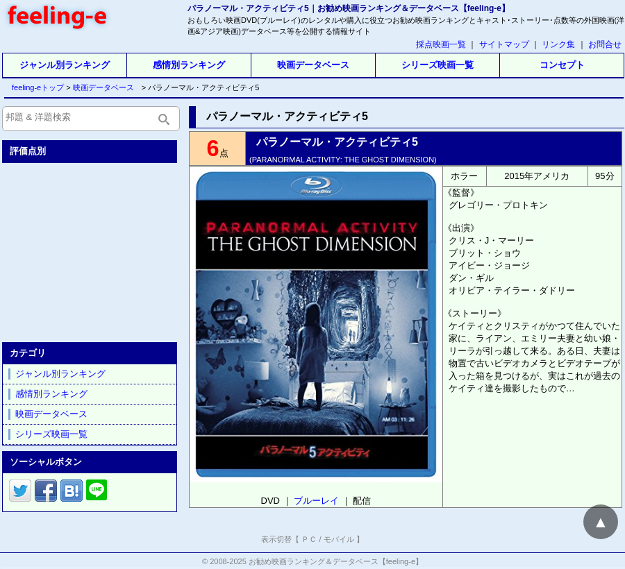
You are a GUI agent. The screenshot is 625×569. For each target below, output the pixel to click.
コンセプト (562, 65)
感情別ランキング (189, 65)
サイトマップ (504, 44)
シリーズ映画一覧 (437, 65)
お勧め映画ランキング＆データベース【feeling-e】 (336, 561)
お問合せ (605, 44)
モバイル (339, 539)
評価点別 (28, 151)
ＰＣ (309, 539)
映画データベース (313, 65)
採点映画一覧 (441, 44)
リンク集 (558, 44)
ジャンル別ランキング (64, 65)
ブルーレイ (316, 500)
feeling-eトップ (35, 87)
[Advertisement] (91, 250)
